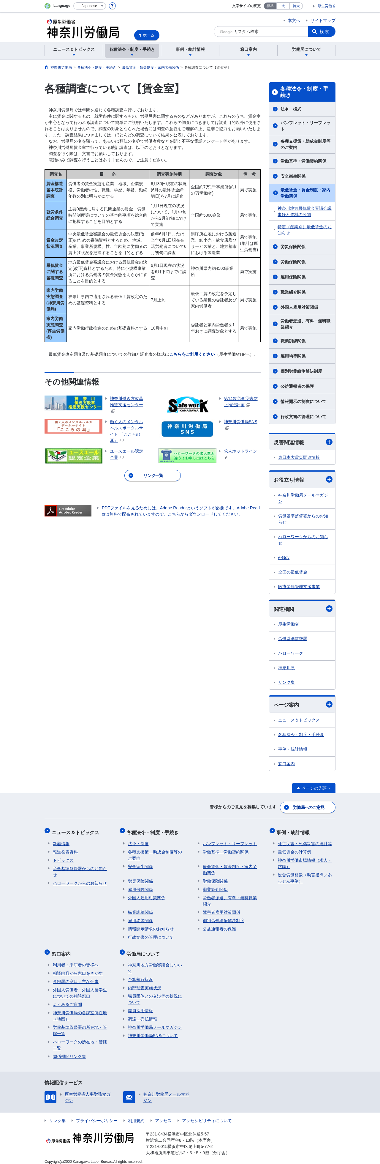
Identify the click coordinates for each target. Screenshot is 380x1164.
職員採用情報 (140, 1005)
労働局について (144, 949)
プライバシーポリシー (97, 1115)
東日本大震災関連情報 (299, 457)
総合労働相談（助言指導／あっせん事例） (305, 875)
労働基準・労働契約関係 (303, 161)
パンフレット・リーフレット (305, 125)
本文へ (294, 20)
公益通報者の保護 (297, 386)
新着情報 (61, 841)
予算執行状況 (140, 974)
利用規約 (136, 1115)
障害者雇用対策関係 (221, 909)
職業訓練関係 (293, 340)
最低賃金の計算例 (294, 849)
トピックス (63, 857)
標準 (270, 6)
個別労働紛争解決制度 (301, 371)
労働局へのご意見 (308, 807)
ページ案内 (303, 705)
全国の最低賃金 (292, 572)
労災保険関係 (293, 246)
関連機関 (303, 609)
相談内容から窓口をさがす (78, 967)
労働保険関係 (293, 261)
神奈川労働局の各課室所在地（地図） (80, 1010)
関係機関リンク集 (69, 1051)
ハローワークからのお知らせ (303, 540)
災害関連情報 (303, 442)
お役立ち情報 (303, 480)
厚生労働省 (326, 6)
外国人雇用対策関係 (299, 307)
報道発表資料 (65, 849)
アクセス (163, 1115)
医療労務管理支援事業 (299, 587)
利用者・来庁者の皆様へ (76, 959)
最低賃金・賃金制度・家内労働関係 (305, 193)
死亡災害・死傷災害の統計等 (305, 841)
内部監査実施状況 (144, 982)
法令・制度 (138, 841)
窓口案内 (286, 765)
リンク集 (286, 683)
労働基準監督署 (292, 639)
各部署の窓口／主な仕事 (76, 976)
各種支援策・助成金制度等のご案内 (305, 144)
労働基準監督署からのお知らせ (303, 519)
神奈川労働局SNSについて (153, 1030)
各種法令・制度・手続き (304, 92)
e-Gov (283, 558)
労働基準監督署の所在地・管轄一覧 (80, 1025)
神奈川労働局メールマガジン (303, 498)
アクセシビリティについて (207, 1115)
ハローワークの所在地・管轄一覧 (80, 1039)
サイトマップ (323, 20)
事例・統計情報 (292, 750)
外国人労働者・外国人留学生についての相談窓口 (80, 987)
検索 (325, 31)
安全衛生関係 (293, 176)
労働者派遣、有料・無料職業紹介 (305, 324)
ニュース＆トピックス (299, 721)
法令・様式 (291, 109)
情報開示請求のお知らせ (151, 926)
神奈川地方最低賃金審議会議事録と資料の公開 (305, 211)
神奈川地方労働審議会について (155, 962)
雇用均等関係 (293, 356)
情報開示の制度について (303, 401)
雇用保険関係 (293, 277)
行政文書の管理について (303, 416)
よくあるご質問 (67, 999)
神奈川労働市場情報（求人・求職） (305, 860)
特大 (296, 6)
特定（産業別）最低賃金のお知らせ (305, 229)
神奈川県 (286, 668)
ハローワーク (290, 654)
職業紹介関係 (293, 292)
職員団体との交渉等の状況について (155, 993)
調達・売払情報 (142, 1013)
